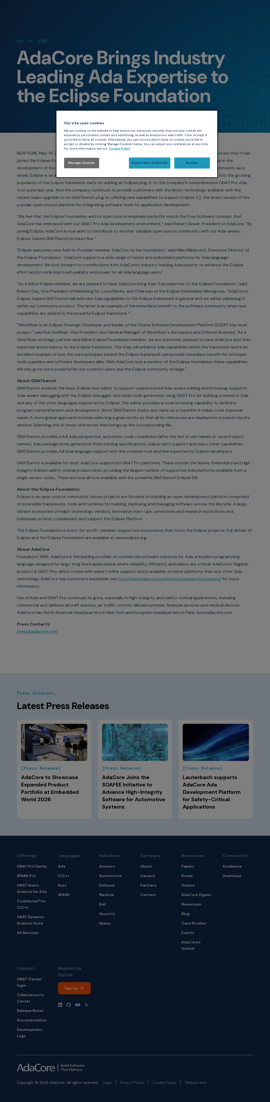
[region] (137, 144)
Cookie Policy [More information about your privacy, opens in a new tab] (119, 149)
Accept (192, 163)
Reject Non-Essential (149, 163)
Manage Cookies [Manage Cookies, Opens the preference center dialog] (81, 163)
